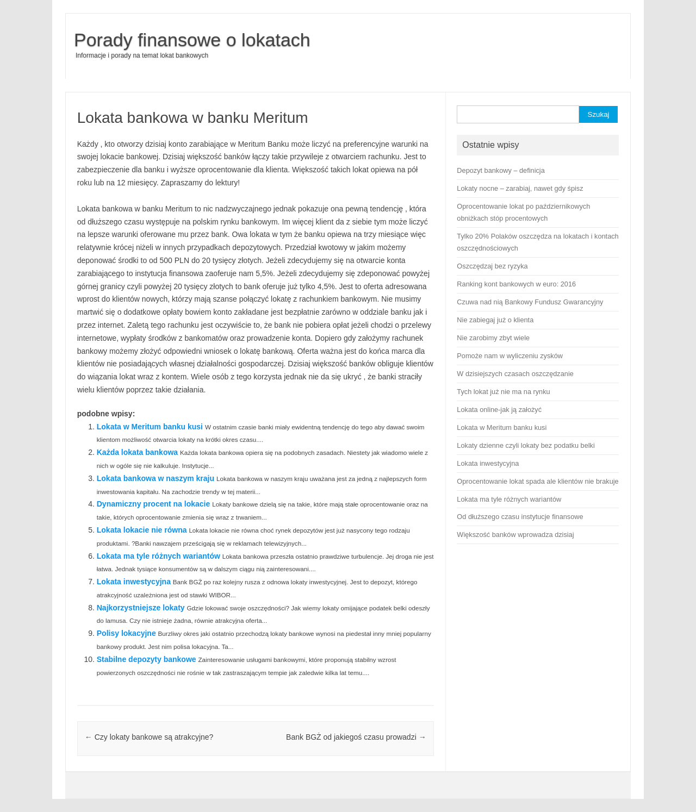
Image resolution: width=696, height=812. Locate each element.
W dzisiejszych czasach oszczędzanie (515, 374)
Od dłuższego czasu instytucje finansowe (520, 517)
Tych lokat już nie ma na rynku (503, 392)
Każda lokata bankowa (137, 452)
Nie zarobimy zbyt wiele (493, 338)
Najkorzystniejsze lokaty (141, 607)
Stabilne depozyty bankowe (146, 659)
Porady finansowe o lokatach (192, 39)
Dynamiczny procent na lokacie (153, 503)
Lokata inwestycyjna (134, 581)
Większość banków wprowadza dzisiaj (515, 534)
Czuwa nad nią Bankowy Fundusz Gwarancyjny (530, 302)
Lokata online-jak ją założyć (499, 409)
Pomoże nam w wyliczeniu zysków (510, 356)
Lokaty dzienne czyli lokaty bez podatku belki (525, 445)
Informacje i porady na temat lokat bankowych (142, 55)
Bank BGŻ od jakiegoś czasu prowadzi (356, 737)
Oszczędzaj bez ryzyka (492, 266)
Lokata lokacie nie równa (142, 530)
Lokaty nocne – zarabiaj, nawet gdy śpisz (520, 188)
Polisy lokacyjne (126, 633)
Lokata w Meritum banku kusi (150, 426)
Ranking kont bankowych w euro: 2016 (516, 284)
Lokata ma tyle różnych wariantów (158, 556)
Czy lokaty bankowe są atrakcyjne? (149, 737)
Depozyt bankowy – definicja (500, 170)
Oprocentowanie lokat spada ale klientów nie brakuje (537, 481)
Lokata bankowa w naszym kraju (155, 478)
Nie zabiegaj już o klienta (495, 320)
